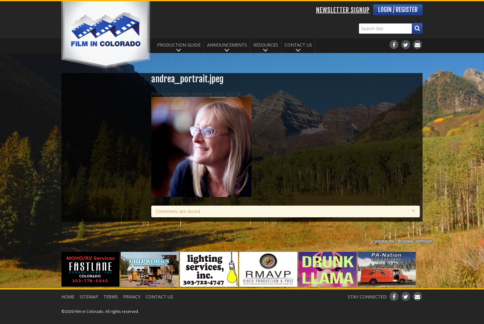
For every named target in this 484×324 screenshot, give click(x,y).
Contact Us (298, 44)
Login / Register (398, 10)
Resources (265, 44)
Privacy (138, 296)
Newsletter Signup (342, 10)
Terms (115, 296)
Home (67, 296)
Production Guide (179, 44)
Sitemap (91, 296)
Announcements (227, 44)
